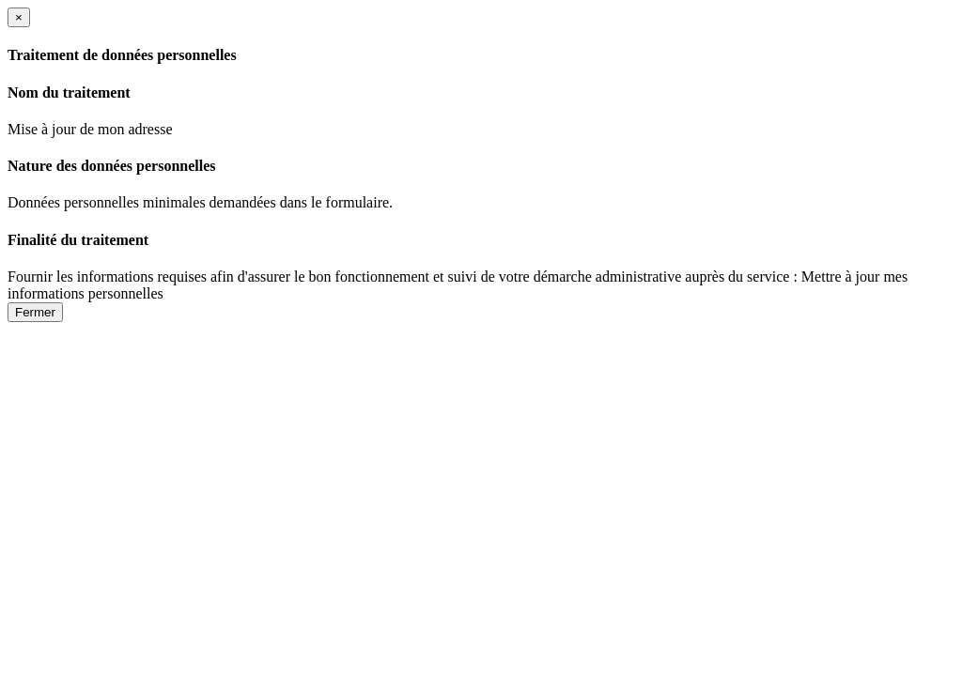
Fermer (35, 312)
